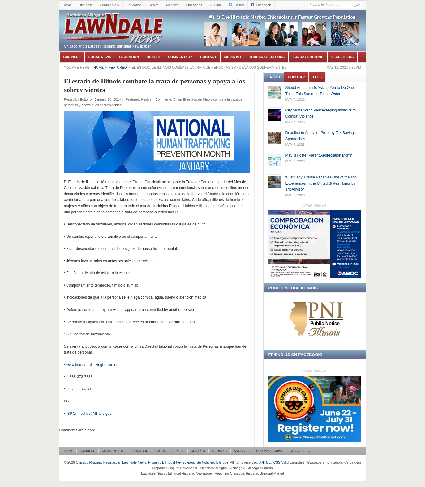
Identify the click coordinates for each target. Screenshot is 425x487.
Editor (84, 99)
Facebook (263, 5)
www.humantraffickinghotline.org (93, 365)
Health (153, 5)
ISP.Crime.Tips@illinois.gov (88, 413)
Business (86, 5)
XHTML (265, 462)
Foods (160, 451)
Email (218, 5)
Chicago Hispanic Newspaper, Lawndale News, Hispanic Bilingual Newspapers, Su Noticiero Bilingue (113, 19)
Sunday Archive (269, 451)
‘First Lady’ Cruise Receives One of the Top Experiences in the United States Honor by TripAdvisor (321, 183)
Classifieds (194, 5)
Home (67, 5)
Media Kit (233, 57)
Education (133, 5)
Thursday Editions (267, 57)
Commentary (109, 5)
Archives (171, 5)
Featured (118, 67)
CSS (277, 462)
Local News (99, 57)
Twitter (239, 5)
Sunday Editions (307, 57)
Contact (208, 57)
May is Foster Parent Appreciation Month (319, 155)
